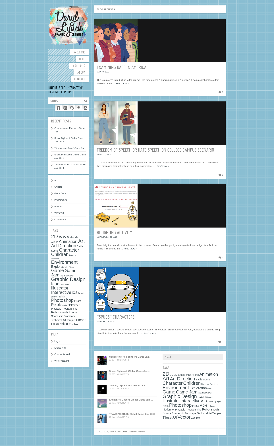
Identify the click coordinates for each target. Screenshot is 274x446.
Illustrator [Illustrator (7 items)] (59, 288)
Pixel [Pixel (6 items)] (55, 304)
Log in (57, 341)
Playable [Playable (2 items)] (56, 308)
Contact (79, 79)
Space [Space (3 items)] (72, 312)
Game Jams (60, 193)
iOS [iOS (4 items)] (75, 293)
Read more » (122, 83)
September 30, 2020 (107, 237)
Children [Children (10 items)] (60, 254)
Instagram (85, 108)
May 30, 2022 (103, 72)
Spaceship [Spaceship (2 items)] (57, 316)
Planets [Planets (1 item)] (63, 305)
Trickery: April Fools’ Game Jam (69, 148)
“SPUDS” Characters (115, 317)
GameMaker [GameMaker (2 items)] (67, 275)
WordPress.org (61, 361)
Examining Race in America (121, 67)
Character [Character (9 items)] (69, 250)
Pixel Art (58, 206)
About (81, 72)
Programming (60, 200)
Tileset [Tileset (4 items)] (81, 320)
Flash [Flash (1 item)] (71, 267)
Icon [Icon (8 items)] (55, 283)
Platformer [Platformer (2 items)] (73, 305)
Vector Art (59, 213)
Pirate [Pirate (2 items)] (77, 300)
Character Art (60, 219)
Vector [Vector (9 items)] (61, 323)
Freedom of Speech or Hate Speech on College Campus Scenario (155, 150)
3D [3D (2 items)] (60, 237)
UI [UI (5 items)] (53, 324)
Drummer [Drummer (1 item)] (73, 255)
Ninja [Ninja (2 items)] (62, 296)
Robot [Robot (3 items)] (55, 312)
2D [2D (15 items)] (54, 236)
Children (58, 187)
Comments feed (62, 354)
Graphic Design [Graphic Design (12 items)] (68, 279)
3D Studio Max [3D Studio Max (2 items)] (71, 237)
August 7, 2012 (104, 321)
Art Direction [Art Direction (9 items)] (63, 245)
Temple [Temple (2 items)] (71, 320)
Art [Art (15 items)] (81, 241)
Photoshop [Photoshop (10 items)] (62, 300)
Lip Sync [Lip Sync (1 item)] (55, 297)
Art (55, 180)
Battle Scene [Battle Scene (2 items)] (203, 379)
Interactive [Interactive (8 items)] (61, 292)
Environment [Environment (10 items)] (64, 262)
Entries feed (60, 348)
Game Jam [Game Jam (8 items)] (186, 391)
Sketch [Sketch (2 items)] (64, 312)
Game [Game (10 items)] (57, 270)
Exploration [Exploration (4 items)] (59, 266)
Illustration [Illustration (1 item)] (64, 285)
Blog (82, 59)
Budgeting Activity (114, 233)
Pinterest (78, 108)
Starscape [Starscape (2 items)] (70, 316)
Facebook (58, 108)
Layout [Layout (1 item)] (81, 293)
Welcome (79, 52)
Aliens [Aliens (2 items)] (54, 242)
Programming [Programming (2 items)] (69, 308)
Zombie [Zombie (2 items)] (73, 324)
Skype (71, 108)
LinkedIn (65, 108)
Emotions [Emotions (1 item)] (55, 259)
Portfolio (79, 66)
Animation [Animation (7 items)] (68, 241)
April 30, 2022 (104, 154)
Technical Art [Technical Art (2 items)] (58, 320)
